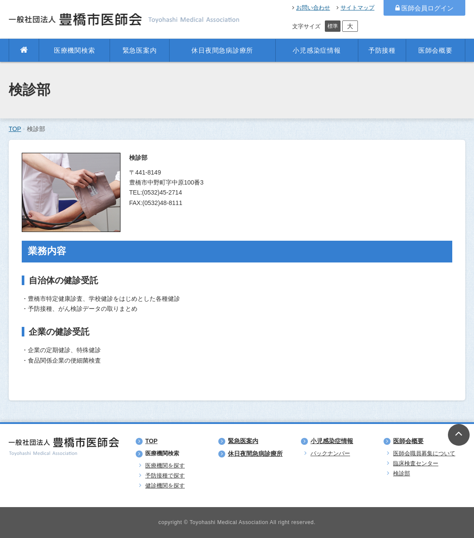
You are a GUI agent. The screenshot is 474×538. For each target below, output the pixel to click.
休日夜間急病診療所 (222, 50)
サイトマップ (355, 7)
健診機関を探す (165, 485)
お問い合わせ (311, 7)
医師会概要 (435, 50)
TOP (15, 128)
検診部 (401, 473)
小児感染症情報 (316, 50)
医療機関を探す (165, 465)
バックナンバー (330, 453)
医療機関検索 (74, 50)
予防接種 (382, 50)
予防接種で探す (165, 475)
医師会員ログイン (424, 8)
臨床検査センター (415, 463)
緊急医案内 (140, 50)
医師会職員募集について (424, 453)
